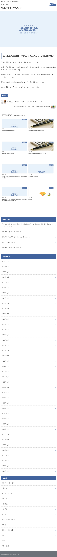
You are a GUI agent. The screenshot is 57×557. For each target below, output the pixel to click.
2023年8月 (5, 319)
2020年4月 (5, 466)
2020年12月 (6, 434)
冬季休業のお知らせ (11, 248)
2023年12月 (6, 303)
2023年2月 (5, 340)
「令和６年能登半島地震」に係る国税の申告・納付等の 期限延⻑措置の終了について (28, 225)
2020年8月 (5, 450)
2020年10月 (6, 439)
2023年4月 (5, 329)
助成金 (4, 514)
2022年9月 (5, 361)
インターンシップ (7, 483)
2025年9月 (5, 261)
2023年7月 (5, 324)
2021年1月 (5, 429)
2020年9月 (5, 445)
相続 (3, 540)
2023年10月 (6, 314)
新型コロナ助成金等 (8, 519)
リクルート (5, 498)
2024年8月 (5, 282)
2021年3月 (5, 418)
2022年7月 (5, 366)
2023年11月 (6, 308)
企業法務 (5, 509)
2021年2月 (5, 424)
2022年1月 (5, 382)
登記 (3, 535)
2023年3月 (5, 335)
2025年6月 (5, 272)
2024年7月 (5, 287)
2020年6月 (5, 455)
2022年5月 (5, 371)
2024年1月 (5, 298)
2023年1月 (5, 345)
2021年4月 (5, 413)
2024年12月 (6, 277)
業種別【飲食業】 (7, 530)
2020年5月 (5, 460)
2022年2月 (5, 377)
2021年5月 (5, 408)
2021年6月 (5, 403)
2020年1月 (5, 471)
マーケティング (7, 493)
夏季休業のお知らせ (11, 232)
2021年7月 (5, 398)
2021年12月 (6, 387)
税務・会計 (5, 546)
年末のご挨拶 (9, 242)
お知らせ (5, 95)
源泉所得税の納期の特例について (16, 237)
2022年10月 (6, 356)
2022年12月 (6, 350)
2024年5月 (5, 293)
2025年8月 (5, 266)
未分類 (4, 525)
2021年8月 (5, 392)
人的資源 (5, 504)
